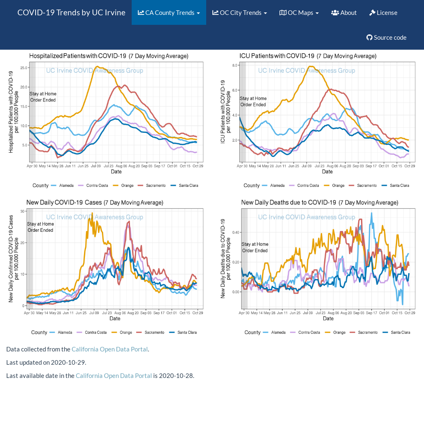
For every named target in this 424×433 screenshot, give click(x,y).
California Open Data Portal (110, 349)
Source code (386, 37)
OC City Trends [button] (239, 12)
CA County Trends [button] (169, 12)
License (383, 12)
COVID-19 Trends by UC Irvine (71, 12)
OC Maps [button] (299, 12)
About (344, 12)
